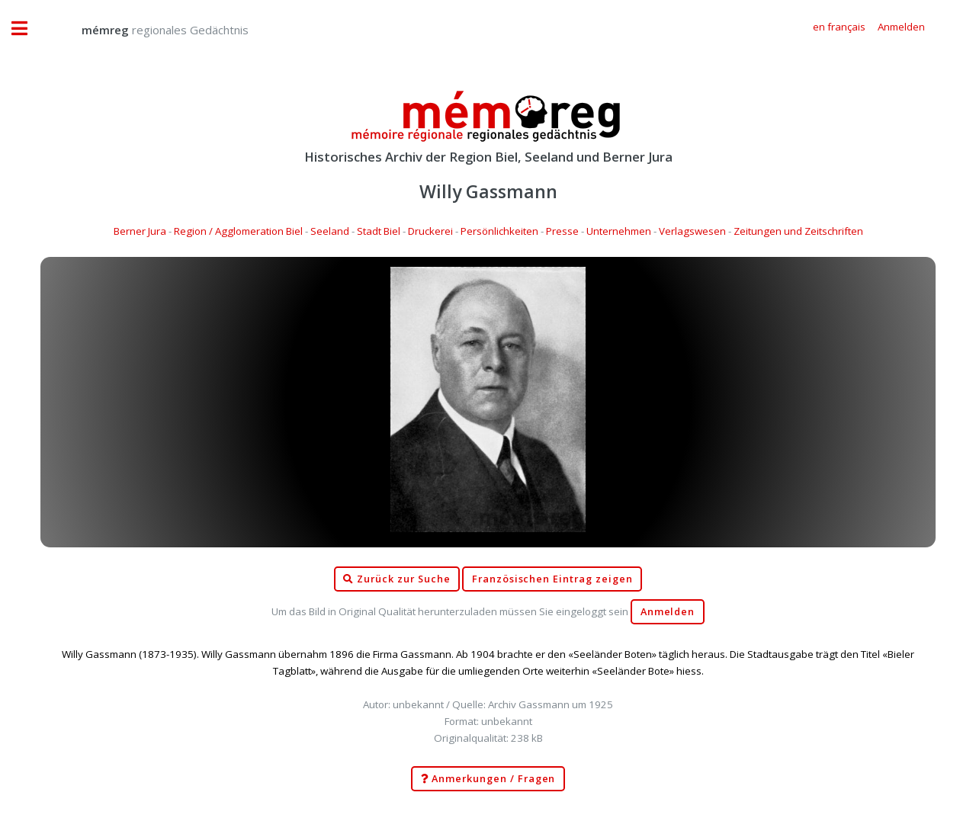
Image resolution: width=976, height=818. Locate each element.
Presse (562, 231)
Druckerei (430, 231)
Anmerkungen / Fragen (488, 779)
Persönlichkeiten (499, 231)
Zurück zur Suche (396, 579)
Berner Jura (140, 231)
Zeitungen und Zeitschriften (798, 231)
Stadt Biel (378, 231)
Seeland (329, 231)
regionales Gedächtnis (150, 29)
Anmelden (667, 612)
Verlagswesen (692, 231)
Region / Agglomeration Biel (238, 231)
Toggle (27, 28)
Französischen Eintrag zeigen (552, 579)
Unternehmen (618, 231)
